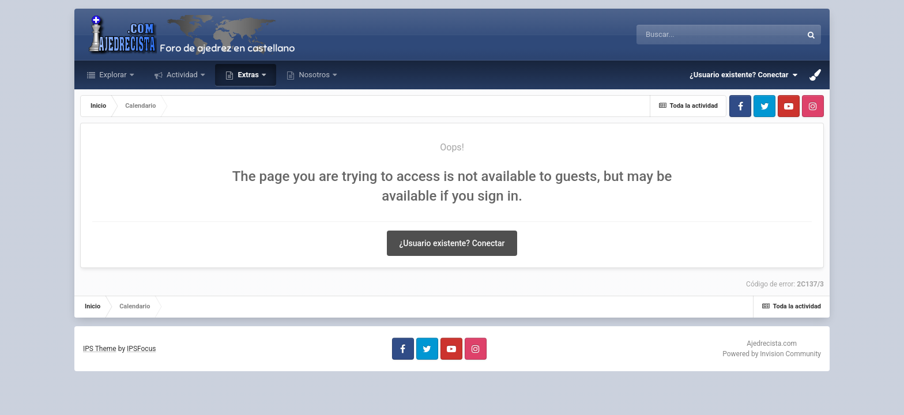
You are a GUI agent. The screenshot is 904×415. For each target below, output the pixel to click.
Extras (248, 74)
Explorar (113, 74)
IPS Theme (99, 349)
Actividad (182, 74)
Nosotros (314, 74)
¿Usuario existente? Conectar (743, 75)
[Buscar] (707, 34)
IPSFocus (141, 349)
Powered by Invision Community (771, 354)
